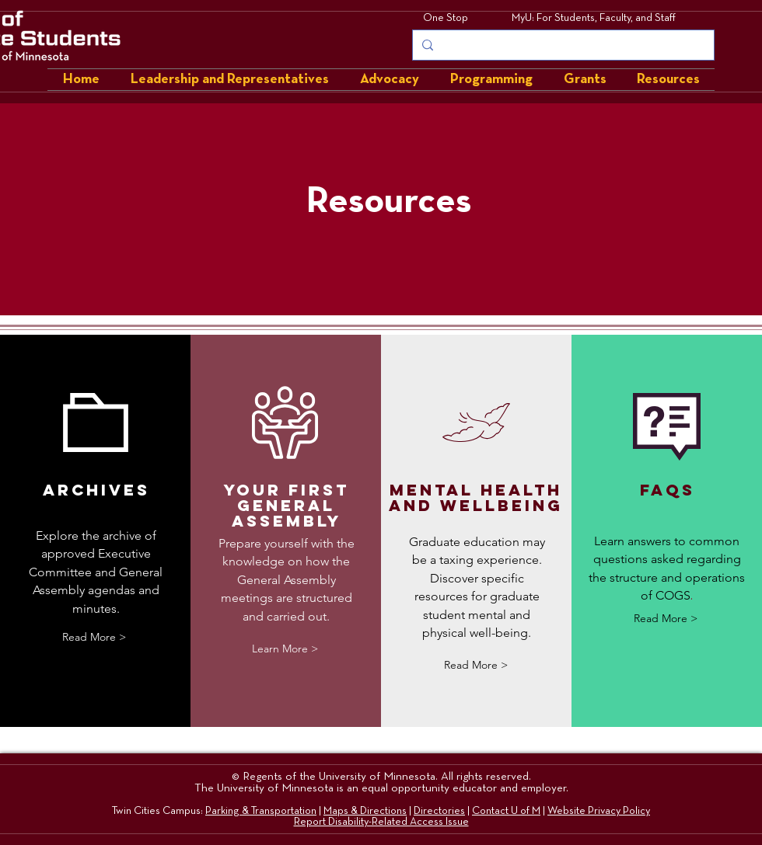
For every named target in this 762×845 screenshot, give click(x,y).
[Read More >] (94, 637)
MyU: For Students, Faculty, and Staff (594, 17)
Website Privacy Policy (598, 810)
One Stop (445, 17)
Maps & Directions (365, 810)
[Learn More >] (284, 648)
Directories (439, 810)
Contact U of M (506, 810)
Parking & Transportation (260, 810)
